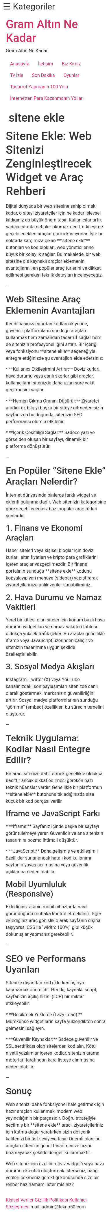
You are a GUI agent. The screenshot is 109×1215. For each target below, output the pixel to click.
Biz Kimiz (71, 64)
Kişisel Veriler (20, 1200)
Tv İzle (16, 75)
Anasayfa (19, 64)
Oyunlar (71, 75)
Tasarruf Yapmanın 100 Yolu (39, 87)
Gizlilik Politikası (51, 1200)
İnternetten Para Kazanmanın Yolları (47, 98)
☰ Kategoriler (29, 6)
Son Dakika (43, 75)
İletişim (45, 64)
